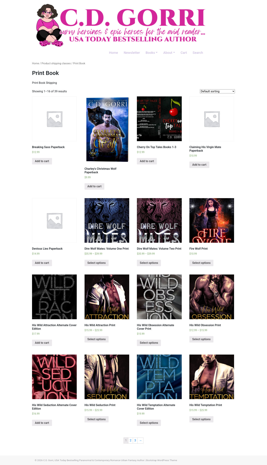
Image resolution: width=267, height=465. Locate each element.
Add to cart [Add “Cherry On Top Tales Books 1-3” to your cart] (147, 161)
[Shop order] (217, 91)
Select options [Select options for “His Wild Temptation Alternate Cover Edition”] (149, 423)
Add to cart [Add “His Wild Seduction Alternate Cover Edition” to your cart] (42, 423)
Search (198, 53)
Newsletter (132, 53)
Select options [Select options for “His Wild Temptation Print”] (201, 419)
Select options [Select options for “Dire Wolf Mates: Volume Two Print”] (149, 263)
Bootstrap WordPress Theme (161, 460)
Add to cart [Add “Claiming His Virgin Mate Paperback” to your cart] (199, 164)
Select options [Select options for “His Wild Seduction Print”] (96, 419)
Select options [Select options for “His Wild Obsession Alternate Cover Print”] (149, 342)
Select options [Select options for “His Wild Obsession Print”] (201, 339)
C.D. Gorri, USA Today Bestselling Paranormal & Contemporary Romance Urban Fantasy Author (93, 460)
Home (113, 53)
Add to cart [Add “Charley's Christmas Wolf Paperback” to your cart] (94, 186)
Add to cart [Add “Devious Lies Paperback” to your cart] (42, 263)
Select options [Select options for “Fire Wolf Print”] (201, 263)
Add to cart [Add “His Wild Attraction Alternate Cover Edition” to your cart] (42, 342)
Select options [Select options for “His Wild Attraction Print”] (96, 339)
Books (150, 53)
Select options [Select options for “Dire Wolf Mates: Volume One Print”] (96, 263)
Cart (184, 53)
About (167, 53)
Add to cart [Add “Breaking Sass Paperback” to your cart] (42, 161)
